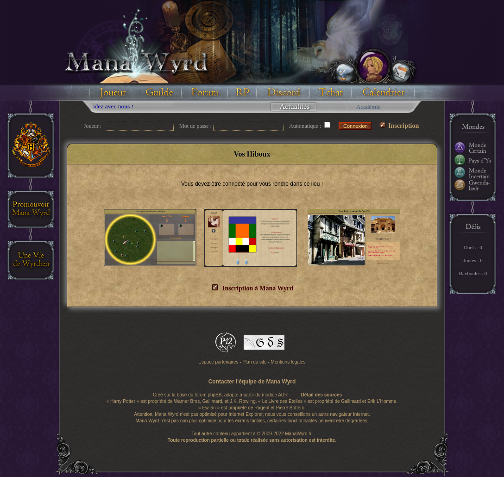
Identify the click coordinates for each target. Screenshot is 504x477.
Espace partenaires (218, 361)
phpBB (214, 394)
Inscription (399, 125)
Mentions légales (288, 361)
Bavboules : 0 (473, 273)
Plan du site (254, 361)
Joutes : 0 (473, 260)
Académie (368, 106)
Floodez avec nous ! (112, 106)
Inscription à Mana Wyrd (252, 288)
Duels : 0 (473, 247)
